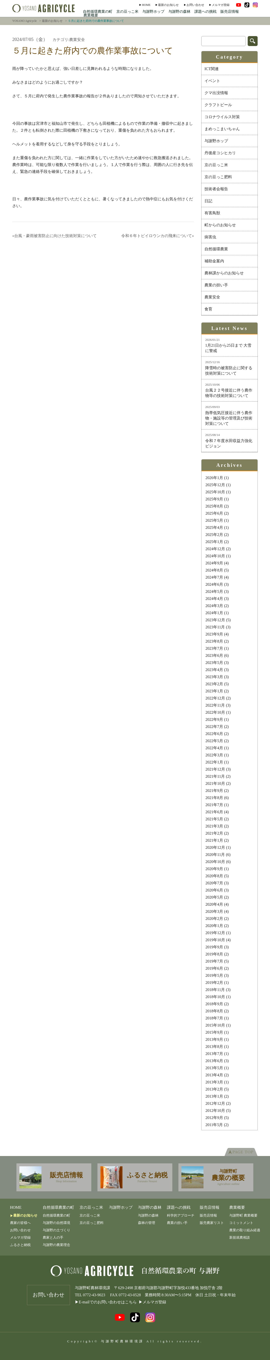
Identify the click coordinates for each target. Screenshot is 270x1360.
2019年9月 (214, 947)
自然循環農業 (216, 249)
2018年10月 (215, 997)
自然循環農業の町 (97, 11)
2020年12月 (215, 847)
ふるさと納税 (20, 1245)
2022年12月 (215, 698)
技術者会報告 (216, 189)
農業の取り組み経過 (244, 1230)
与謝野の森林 (179, 11)
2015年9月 (214, 1032)
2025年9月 (214, 499)
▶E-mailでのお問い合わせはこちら (106, 1302)
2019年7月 (214, 961)
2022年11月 (215, 705)
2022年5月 (214, 741)
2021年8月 (214, 798)
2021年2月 (214, 833)
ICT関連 (211, 69)
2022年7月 (214, 726)
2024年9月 (214, 563)
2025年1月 (214, 542)
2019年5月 (214, 975)
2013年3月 (214, 1082)
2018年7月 (214, 1018)
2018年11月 (215, 990)
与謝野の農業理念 (56, 1245)
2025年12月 (215, 485)
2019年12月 (215, 933)
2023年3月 (214, 677)
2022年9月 (214, 719)
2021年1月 (214, 840)
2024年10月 (215, 556)
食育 (208, 309)
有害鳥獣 (212, 213)
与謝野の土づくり (56, 1230)
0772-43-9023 (94, 1295)
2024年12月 (215, 549)
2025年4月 (214, 527)
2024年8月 (214, 570)
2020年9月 (214, 869)
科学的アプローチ (180, 1215)
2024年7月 (214, 577)
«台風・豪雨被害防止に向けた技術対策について (54, 236)
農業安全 (212, 297)
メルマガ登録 (221, 4)
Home (146, 4)
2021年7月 (214, 805)
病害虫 (210, 237)
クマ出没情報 (216, 93)
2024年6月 (214, 584)
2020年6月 (214, 890)
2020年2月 (214, 918)
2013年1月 (214, 1096)
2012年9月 (214, 1118)
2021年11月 (215, 776)
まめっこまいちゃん (222, 129)
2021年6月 (214, 812)
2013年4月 (214, 1075)
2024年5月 (214, 591)
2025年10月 (215, 492)
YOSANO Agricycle (24, 21)
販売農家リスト (212, 1223)
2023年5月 (214, 663)
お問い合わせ (195, 4)
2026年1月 (214, 478)
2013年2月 (214, 1089)
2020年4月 (214, 904)
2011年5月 (214, 1125)
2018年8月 (214, 1011)
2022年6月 (214, 734)
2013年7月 (214, 1054)
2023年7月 (214, 648)
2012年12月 (215, 1103)
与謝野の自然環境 (56, 1223)
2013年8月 (214, 1046)
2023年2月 (214, 684)
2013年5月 (214, 1068)
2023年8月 (214, 641)
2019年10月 (215, 940)
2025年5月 (214, 520)
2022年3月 (214, 755)
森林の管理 (146, 1223)
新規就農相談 (239, 1237)
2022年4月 (214, 748)
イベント (212, 81)
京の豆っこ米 (127, 11)
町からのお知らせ (220, 225)
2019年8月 (214, 954)
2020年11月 (215, 854)
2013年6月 (214, 1061)
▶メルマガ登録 (152, 1302)
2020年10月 (215, 862)
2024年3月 (214, 606)
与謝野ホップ (153, 11)
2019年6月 (214, 968)
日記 (208, 201)
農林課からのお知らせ (224, 273)
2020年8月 (214, 876)
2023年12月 (215, 620)
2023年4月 (214, 670)
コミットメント (241, 1223)
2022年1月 (214, 762)
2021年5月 (214, 819)
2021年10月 (215, 783)
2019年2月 (214, 982)
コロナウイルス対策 (222, 117)
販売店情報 (229, 11)
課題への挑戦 (205, 11)
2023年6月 (214, 655)
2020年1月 (214, 926)
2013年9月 (214, 1039)
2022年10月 (215, 712)
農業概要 (90, 15)
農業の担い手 (216, 285)
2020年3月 (214, 911)
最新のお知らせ (168, 4)
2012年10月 (215, 1110)
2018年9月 (214, 1004)
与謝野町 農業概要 (243, 1215)
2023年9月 (214, 634)
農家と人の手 (53, 1237)
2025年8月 (214, 506)
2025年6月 (214, 513)
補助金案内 (214, 261)
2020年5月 (214, 897)
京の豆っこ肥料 (218, 177)
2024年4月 (214, 599)
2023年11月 (215, 627)
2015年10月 (215, 1025)
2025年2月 (214, 535)
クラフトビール (218, 105)
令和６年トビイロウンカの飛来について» (157, 236)
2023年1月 (214, 691)
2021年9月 (214, 790)
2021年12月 (215, 769)
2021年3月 (214, 826)
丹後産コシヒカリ (220, 153)
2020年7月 (214, 883)
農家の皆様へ (20, 1223)
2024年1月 (214, 613)
